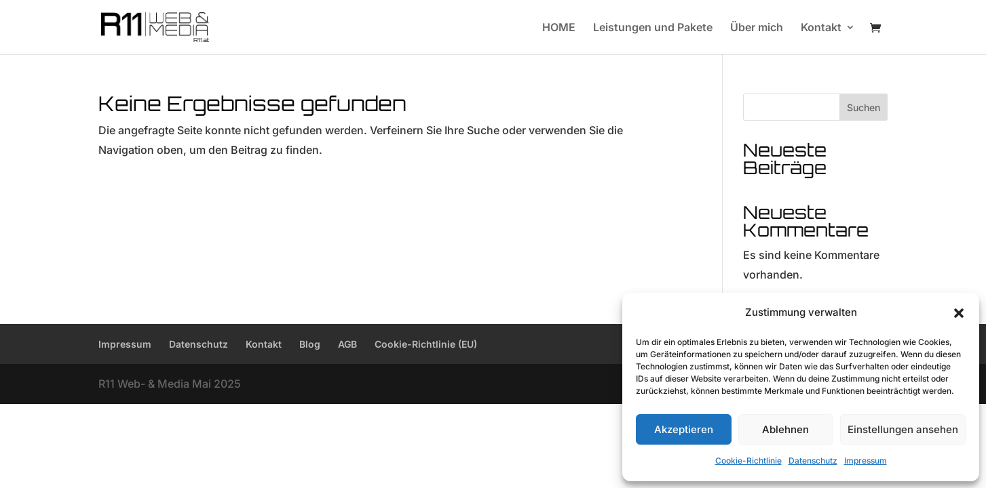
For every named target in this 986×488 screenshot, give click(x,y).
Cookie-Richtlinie (748, 460)
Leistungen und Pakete (653, 28)
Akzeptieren (683, 429)
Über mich (756, 28)
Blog (309, 344)
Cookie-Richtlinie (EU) (426, 344)
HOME (558, 28)
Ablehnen (785, 429)
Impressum (865, 460)
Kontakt (821, 28)
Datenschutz (813, 460)
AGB (347, 344)
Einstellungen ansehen (903, 429)
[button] (959, 313)
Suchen (863, 107)
